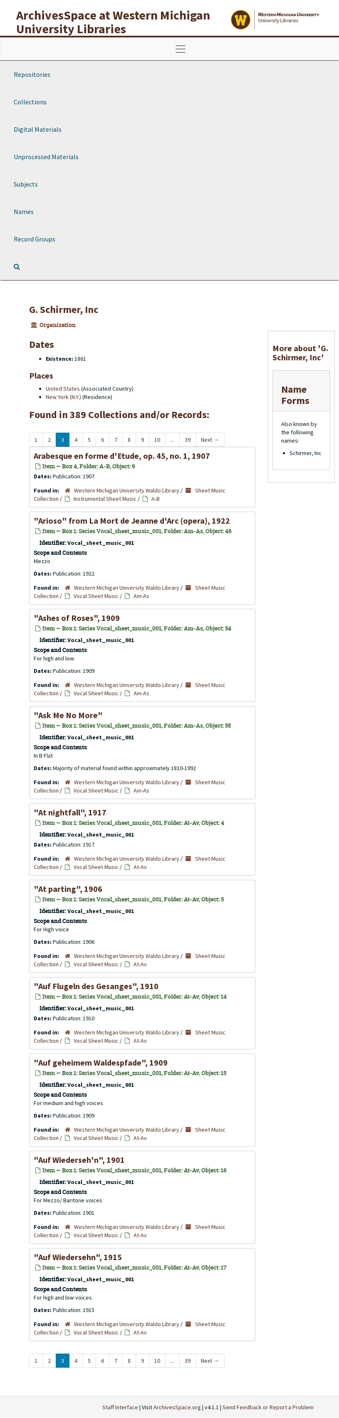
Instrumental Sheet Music (105, 498)
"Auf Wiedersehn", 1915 (78, 1257)
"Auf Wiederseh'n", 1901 (79, 1160)
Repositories (32, 74)
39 (188, 439)
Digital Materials (38, 129)
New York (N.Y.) (63, 397)
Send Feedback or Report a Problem (268, 1407)
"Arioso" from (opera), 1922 (132, 520)
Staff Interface (120, 1407)
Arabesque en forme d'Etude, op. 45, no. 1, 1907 (122, 456)
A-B (155, 498)
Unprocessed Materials (46, 157)
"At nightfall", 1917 (70, 812)
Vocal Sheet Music (96, 596)
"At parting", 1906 (68, 889)
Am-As (141, 596)
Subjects (26, 184)
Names (24, 211)
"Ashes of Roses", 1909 (77, 618)
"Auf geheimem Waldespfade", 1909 (101, 1062)
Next (210, 439)
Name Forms (295, 394)
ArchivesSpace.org (177, 1407)
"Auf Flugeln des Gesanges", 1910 (96, 986)
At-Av (140, 867)
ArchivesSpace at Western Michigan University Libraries (113, 22)
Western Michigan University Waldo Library (126, 490)
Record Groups (34, 239)
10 (157, 439)
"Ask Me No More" (68, 715)
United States (63, 388)
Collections (30, 102)
